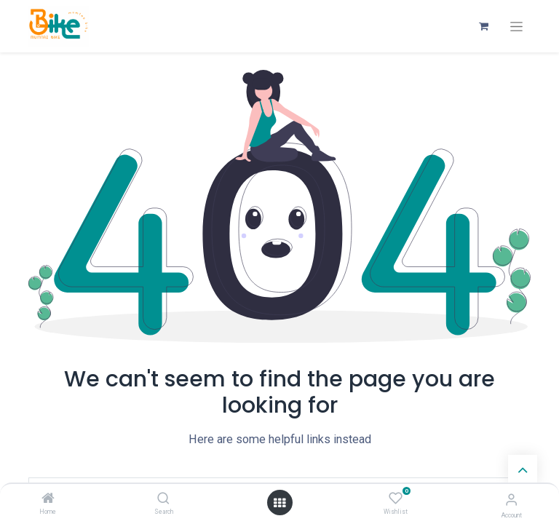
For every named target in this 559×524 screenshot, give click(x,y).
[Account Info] (511, 499)
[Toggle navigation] (516, 26)
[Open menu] (279, 503)
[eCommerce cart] (483, 26)
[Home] (48, 499)
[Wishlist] (395, 498)
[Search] (163, 499)
